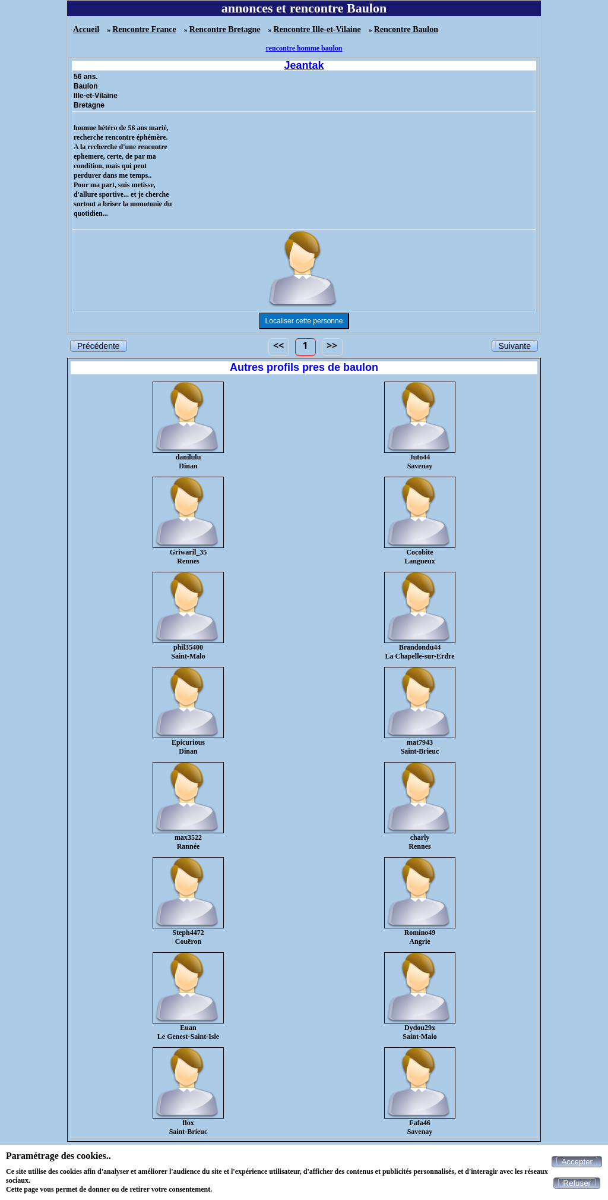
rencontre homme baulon (304, 48)
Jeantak (304, 65)
